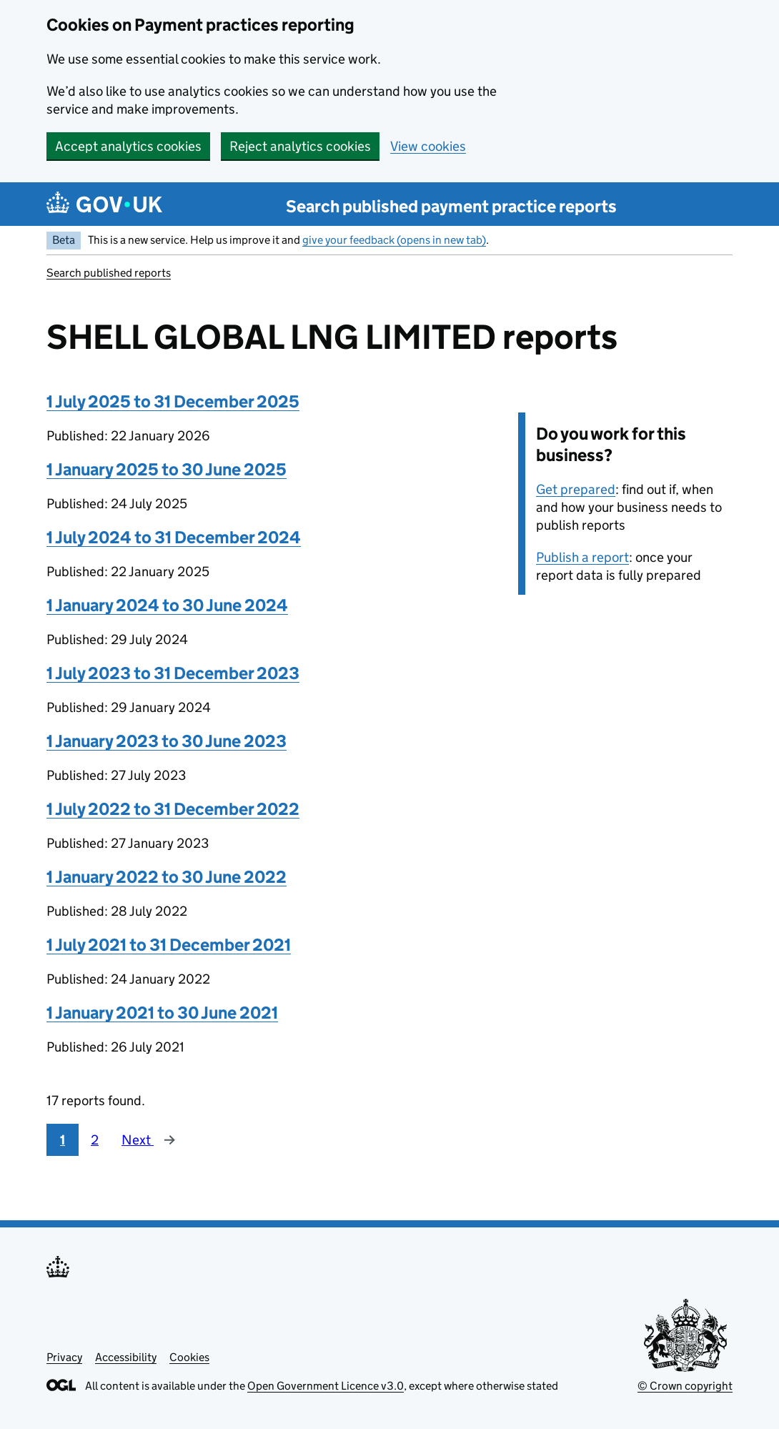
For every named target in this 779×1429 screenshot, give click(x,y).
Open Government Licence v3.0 (325, 1386)
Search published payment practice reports (451, 206)
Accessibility (126, 1357)
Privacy (64, 1357)
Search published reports (108, 273)
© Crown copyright (685, 1386)
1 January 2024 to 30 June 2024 (167, 605)
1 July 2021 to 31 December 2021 (168, 944)
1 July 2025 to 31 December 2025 (172, 401)
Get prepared (575, 489)
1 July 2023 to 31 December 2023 (172, 673)
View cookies (428, 146)
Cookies (189, 1357)
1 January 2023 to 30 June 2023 (166, 741)
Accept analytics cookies (128, 146)
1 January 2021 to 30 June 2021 (162, 1012)
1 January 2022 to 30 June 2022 (166, 876)
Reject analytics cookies (300, 146)
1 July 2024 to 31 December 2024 (173, 537)
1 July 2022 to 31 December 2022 (172, 808)
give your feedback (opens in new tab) (394, 240)
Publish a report (582, 557)
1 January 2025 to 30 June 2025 (166, 469)
